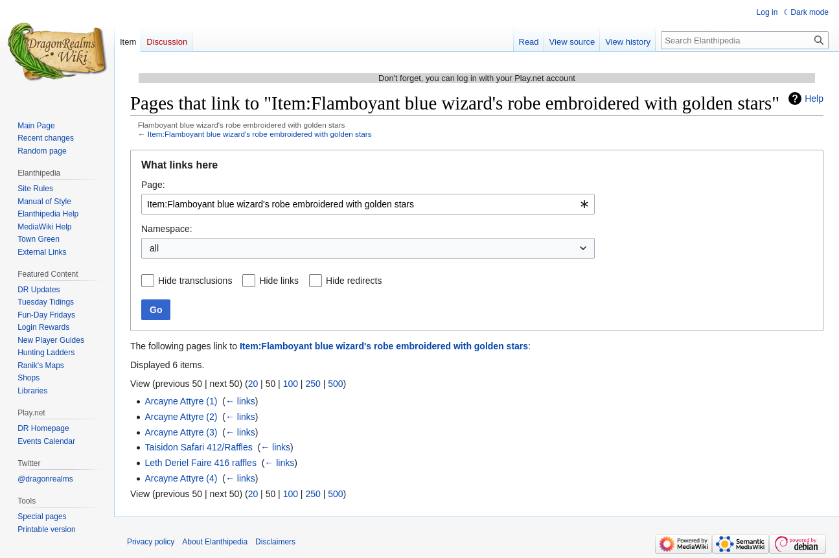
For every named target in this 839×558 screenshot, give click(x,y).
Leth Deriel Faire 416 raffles (200, 463)
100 (290, 383)
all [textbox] (154, 248)
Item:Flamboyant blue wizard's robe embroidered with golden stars (260, 134)
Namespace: (166, 229)
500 (335, 383)
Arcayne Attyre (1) (180, 401)
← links (240, 401)
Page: (153, 185)
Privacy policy (150, 541)
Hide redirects (354, 280)
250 (312, 383)
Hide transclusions (195, 280)
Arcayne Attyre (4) (180, 478)
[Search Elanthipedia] (745, 40)
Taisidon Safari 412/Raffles (198, 447)
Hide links (279, 280)
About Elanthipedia (214, 541)
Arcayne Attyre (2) (180, 417)
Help (814, 98)
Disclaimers (275, 541)
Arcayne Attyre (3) (180, 432)
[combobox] (368, 204)
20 (253, 383)
